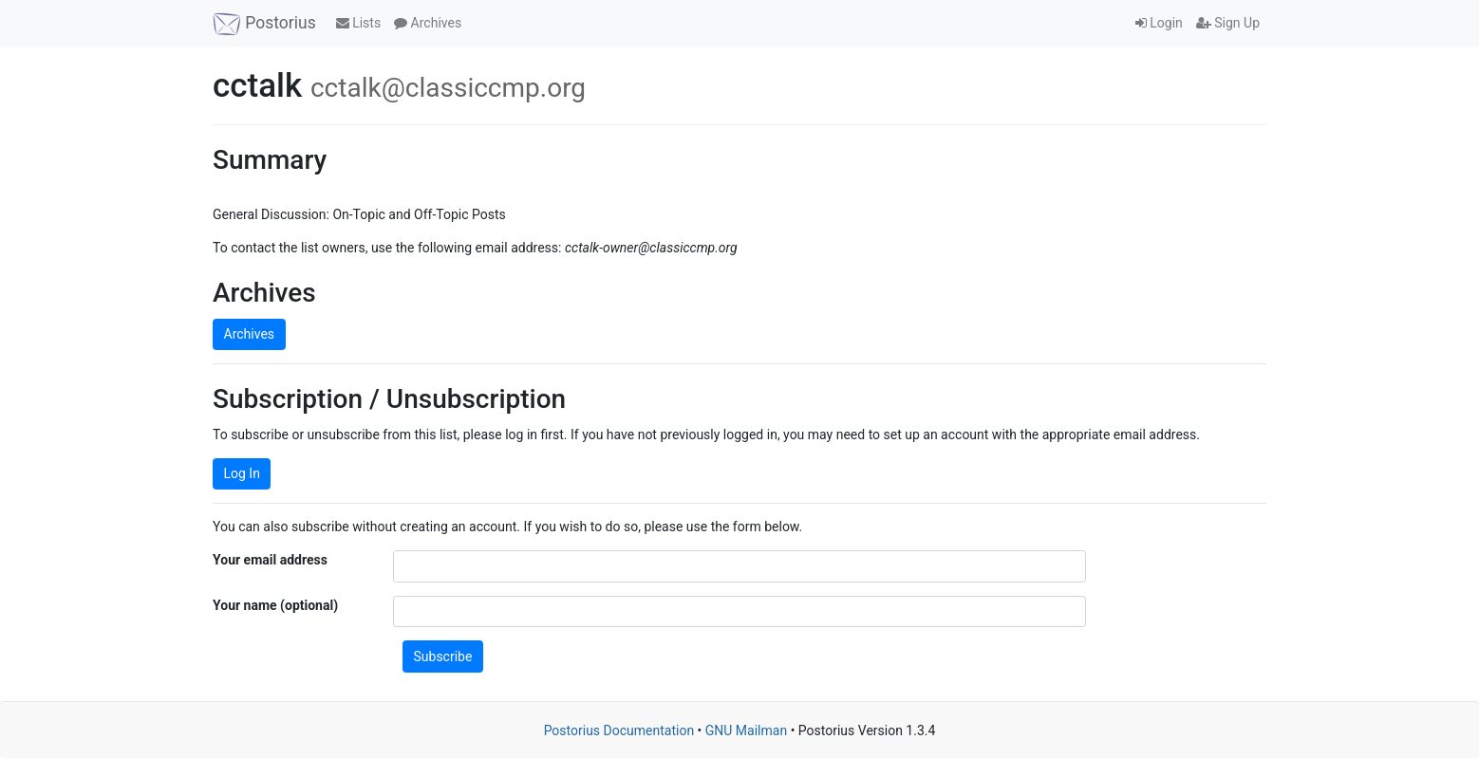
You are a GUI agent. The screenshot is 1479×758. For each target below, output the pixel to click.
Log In (242, 473)
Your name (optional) (275, 605)
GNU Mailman (746, 730)
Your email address (270, 559)
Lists (358, 22)
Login (1159, 22)
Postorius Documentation (619, 730)
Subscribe (443, 656)
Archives (427, 22)
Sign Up (1228, 22)
